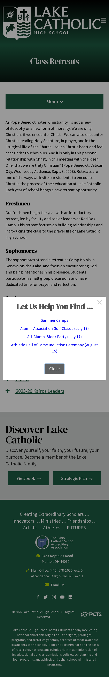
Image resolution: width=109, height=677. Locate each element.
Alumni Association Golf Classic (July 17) (54, 328)
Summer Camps (54, 320)
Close (54, 369)
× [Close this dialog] (99, 303)
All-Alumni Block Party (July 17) (54, 336)
